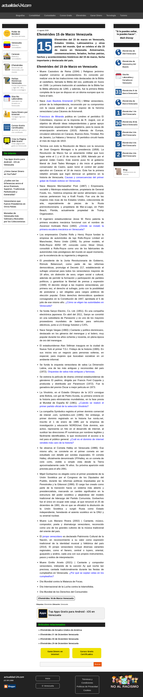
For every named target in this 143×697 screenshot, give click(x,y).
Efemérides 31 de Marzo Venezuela (129, 92)
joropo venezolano (52, 536)
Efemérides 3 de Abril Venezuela (129, 133)
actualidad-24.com (16, 5)
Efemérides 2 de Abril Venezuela (129, 154)
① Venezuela (48, 686)
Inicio (47, 678)
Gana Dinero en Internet (55, 653)
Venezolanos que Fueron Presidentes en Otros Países (14, 204)
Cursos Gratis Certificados (86, 653)
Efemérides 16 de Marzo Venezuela (56, 598)
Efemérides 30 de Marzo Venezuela (129, 123)
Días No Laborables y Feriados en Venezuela (127, 78)
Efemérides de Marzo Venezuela (129, 102)
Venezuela (64, 604)
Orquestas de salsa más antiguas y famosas (71, 371)
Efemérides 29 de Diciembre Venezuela (59, 643)
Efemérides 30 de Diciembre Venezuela (59, 638)
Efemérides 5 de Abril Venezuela (129, 144)
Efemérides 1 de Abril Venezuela (129, 112)
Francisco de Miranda (52, 116)
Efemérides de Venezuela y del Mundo (129, 64)
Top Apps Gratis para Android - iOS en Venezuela (14, 162)
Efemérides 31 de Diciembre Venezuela (59, 634)
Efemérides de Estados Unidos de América (61, 630)
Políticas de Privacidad (87, 686)
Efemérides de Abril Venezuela (129, 52)
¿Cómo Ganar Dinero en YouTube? (14, 172)
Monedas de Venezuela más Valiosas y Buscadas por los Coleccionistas (14, 217)
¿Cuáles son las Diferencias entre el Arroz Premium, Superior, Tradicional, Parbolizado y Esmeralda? (14, 187)
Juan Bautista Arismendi (59, 101)
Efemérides (48, 604)
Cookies (87, 690)
